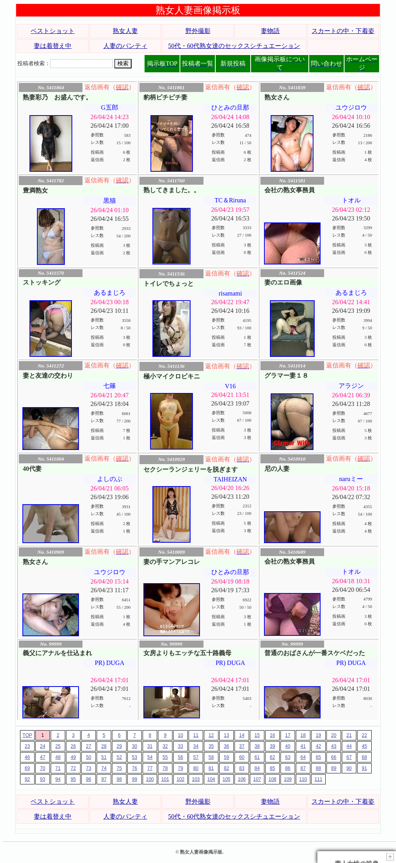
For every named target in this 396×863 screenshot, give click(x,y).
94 (57, 779)
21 (349, 735)
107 (257, 779)
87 (303, 768)
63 (287, 757)
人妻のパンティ (125, 45)
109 (288, 779)
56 (180, 757)
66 (333, 757)
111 (318, 779)
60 (241, 757)
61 (257, 757)
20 (333, 735)
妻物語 (270, 31)
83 (241, 768)
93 (42, 779)
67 (349, 757)
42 (318, 746)
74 (103, 768)
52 (119, 757)
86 (287, 768)
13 (226, 735)
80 (195, 768)
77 (149, 768)
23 (27, 746)
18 (303, 735)
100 (150, 779)
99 (134, 779)
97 (103, 779)
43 (333, 746)
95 (73, 779)
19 (318, 735)
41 (303, 746)
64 (303, 757)
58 (211, 757)
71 (57, 768)
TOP (27, 735)
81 (211, 768)
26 (73, 746)
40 (287, 746)
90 (349, 768)
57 (195, 757)
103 (196, 779)
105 (226, 779)
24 (42, 746)
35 (211, 746)
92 (27, 779)
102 (180, 779)
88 (318, 768)
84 (257, 768)
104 (211, 779)
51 (103, 757)
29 (119, 746)
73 (88, 768)
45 (364, 746)
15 (257, 735)
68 (364, 757)
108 (272, 779)
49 (73, 757)
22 (364, 735)
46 (27, 757)
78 (165, 768)
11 (195, 735)
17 (287, 735)
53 (134, 757)
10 (180, 735)
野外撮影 (198, 31)
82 (226, 768)
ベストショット (53, 31)
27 (88, 746)
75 (119, 768)
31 (149, 746)
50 (88, 757)
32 (165, 746)
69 (27, 768)
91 (364, 768)
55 (165, 757)
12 (211, 735)
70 (42, 768)
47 (42, 757)
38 (257, 746)
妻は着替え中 (53, 45)
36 (226, 746)
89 (333, 768)
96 (88, 779)
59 (226, 757)
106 (242, 779)
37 (241, 746)
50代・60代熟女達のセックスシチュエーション (234, 45)
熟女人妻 (125, 31)
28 (103, 746)
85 (272, 768)
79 (180, 768)
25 (57, 746)
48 (57, 757)
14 (241, 735)
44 (349, 746)
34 (195, 746)
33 (180, 746)
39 (272, 746)
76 (134, 768)
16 (272, 735)
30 (134, 746)
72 (73, 768)
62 (272, 757)
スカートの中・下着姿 (343, 31)
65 (318, 757)
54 (149, 757)
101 (165, 779)
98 (119, 779)
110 (303, 779)
